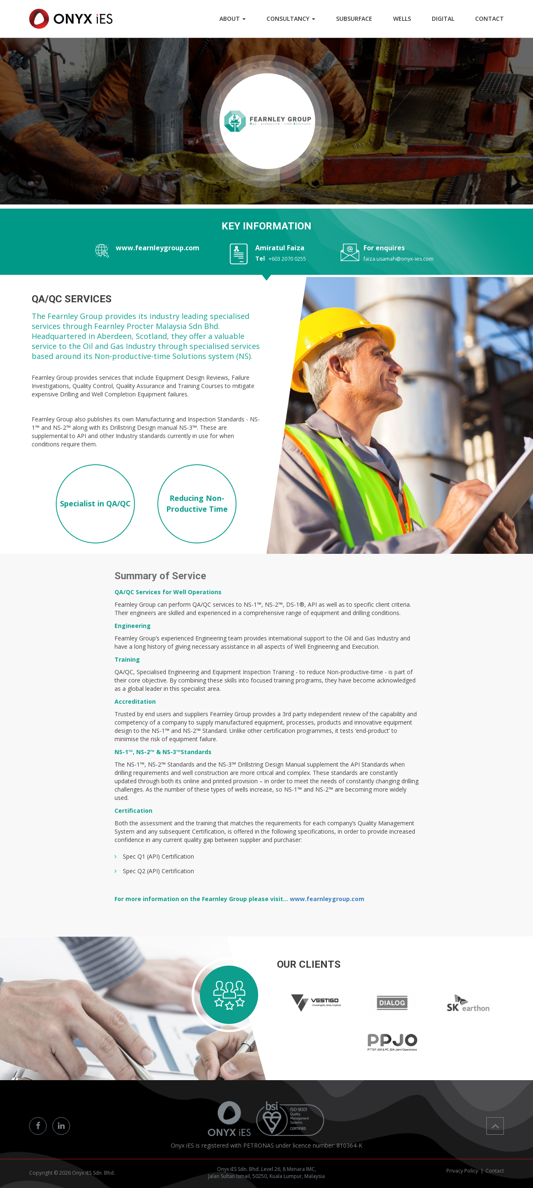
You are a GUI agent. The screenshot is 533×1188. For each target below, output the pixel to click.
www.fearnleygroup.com (157, 247)
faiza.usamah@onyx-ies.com (398, 258)
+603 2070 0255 (287, 258)
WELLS (402, 18)
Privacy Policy (462, 1170)
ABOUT (232, 18)
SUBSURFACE (354, 18)
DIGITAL (443, 18)
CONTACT (489, 18)
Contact (495, 1170)
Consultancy (290, 18)
